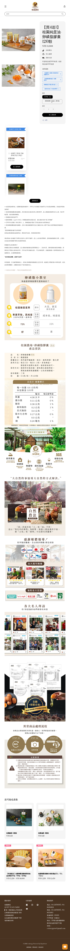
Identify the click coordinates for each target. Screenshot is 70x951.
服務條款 (29, 947)
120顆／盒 (47, 97)
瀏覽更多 (35, 201)
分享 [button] (44, 120)
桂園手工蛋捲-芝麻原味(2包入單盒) (16, 154)
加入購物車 (52, 115)
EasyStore (44, 944)
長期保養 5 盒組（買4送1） (52, 101)
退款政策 (40, 947)
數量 (43, 93)
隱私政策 (35, 947)
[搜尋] (62, 14)
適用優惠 (45, 69)
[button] (5, 6)
